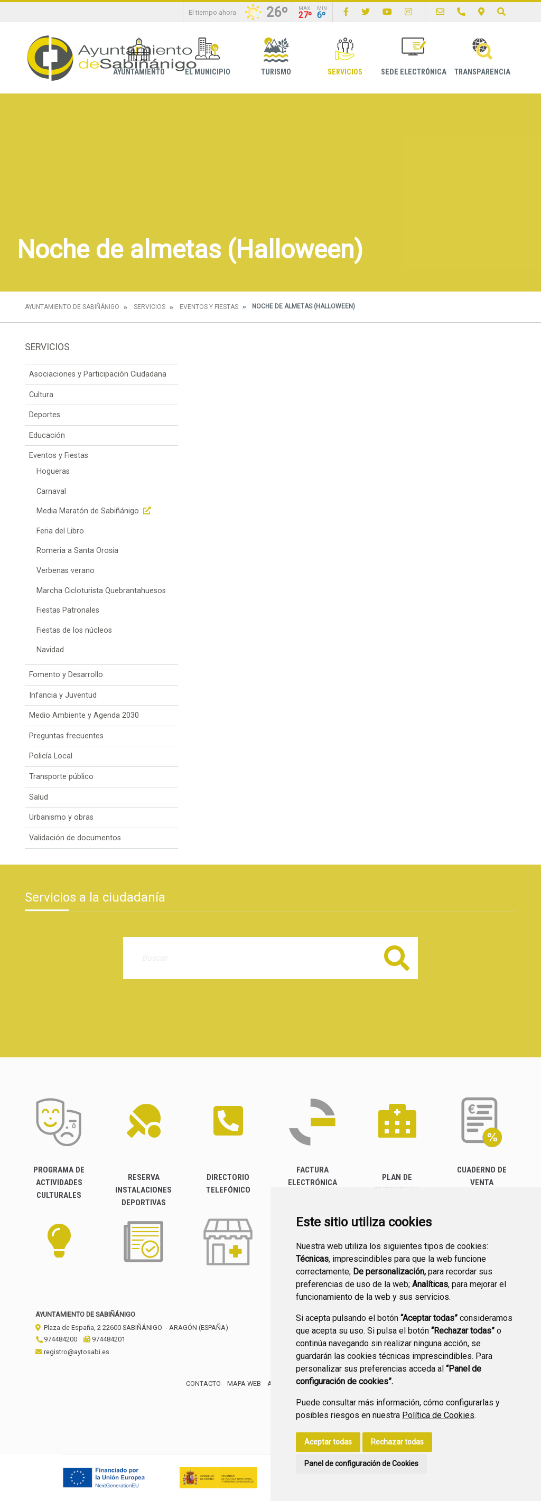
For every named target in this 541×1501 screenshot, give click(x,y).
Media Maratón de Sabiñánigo (94, 510)
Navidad (50, 649)
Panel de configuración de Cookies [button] (361, 1463)
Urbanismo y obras (61, 817)
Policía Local (50, 756)
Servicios (345, 56)
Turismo (276, 56)
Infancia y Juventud (63, 695)
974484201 (104, 1339)
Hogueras (53, 471)
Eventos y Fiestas (209, 307)
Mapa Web (244, 1383)
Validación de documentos (75, 837)
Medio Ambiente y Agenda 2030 (84, 715)
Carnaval (51, 491)
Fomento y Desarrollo (66, 674)
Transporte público (61, 776)
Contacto (203, 1383)
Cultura (41, 394)
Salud (38, 797)
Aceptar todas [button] (328, 1442)
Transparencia (482, 56)
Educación (47, 435)
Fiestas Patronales (67, 610)
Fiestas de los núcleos (74, 630)
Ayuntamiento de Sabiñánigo (72, 307)
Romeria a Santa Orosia (77, 550)
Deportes (44, 414)
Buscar (396, 958)
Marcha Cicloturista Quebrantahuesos (101, 590)
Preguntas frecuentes (66, 735)
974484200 (56, 1339)
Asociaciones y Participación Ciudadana (97, 374)
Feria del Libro (60, 531)
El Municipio (207, 56)
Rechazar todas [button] (397, 1442)
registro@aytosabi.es (72, 1352)
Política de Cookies (438, 1415)
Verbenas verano (65, 570)
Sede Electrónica (413, 56)
